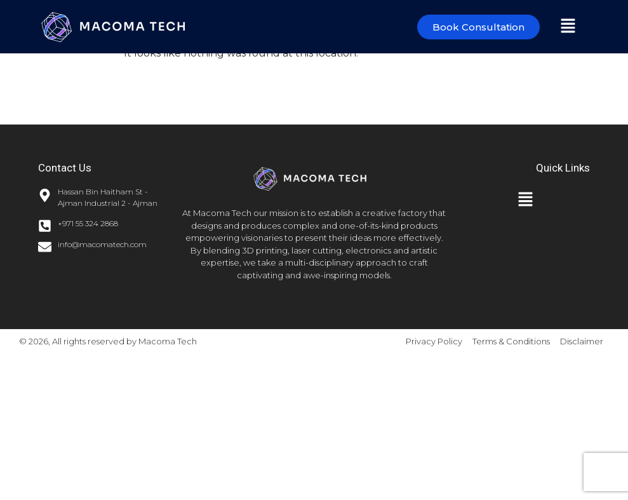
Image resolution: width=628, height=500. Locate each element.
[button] (568, 27)
